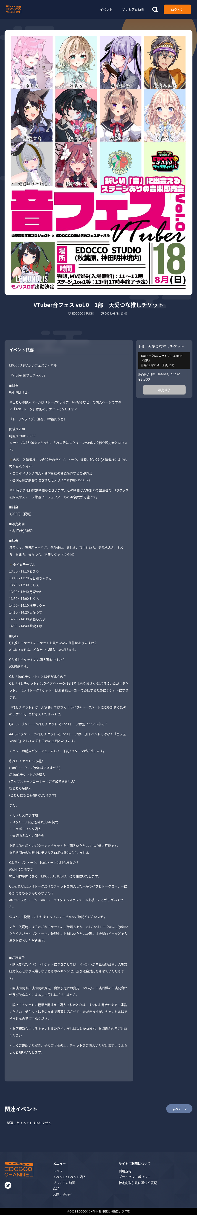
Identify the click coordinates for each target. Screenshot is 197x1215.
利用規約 (125, 1171)
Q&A (56, 1188)
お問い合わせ (62, 1194)
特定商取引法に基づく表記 (138, 1182)
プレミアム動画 (64, 1182)
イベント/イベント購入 (69, 1176)
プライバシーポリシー (135, 1176)
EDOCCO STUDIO (83, 313)
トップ (58, 1171)
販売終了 (164, 389)
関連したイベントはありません (29, 1122)
